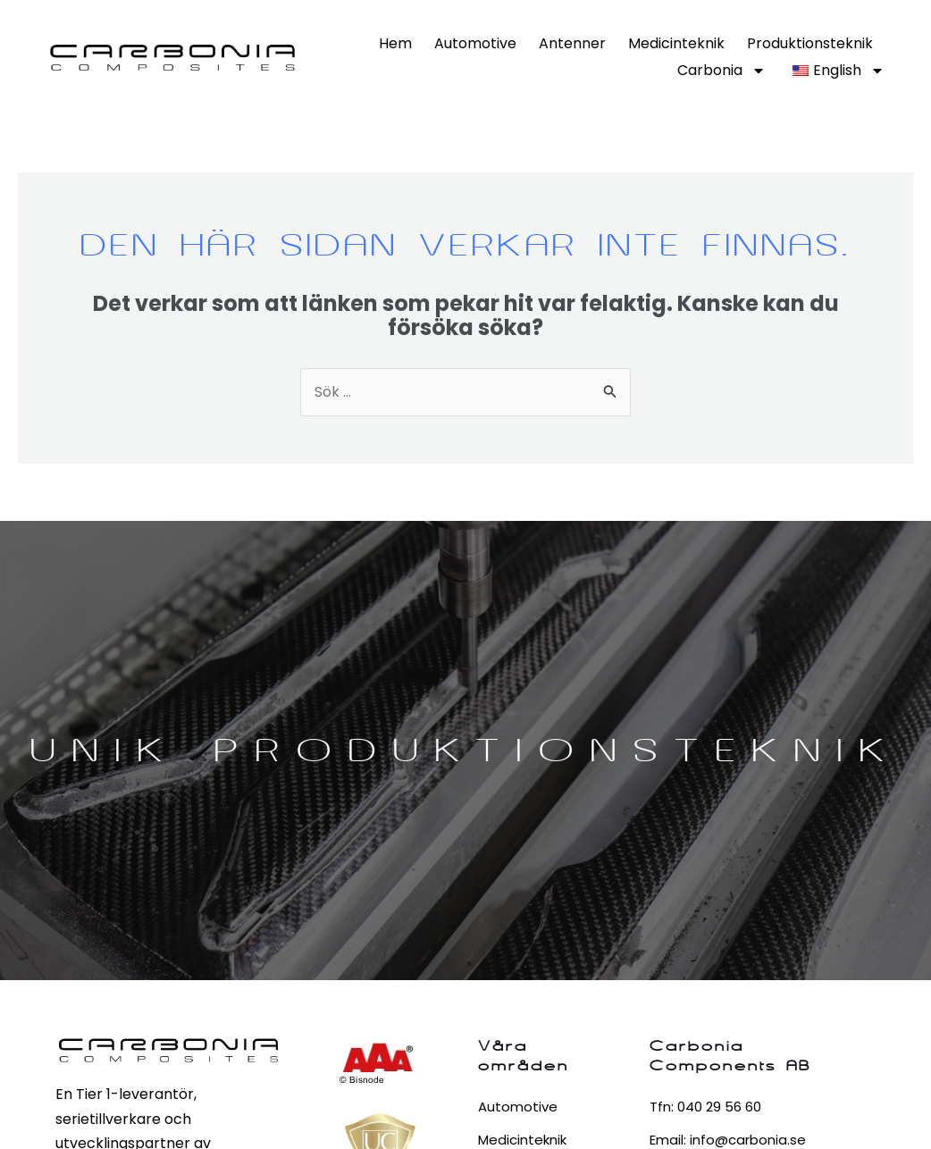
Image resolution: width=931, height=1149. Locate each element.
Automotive (475, 43)
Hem (395, 43)
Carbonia (721, 70)
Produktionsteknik (810, 43)
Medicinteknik (676, 43)
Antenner (572, 43)
